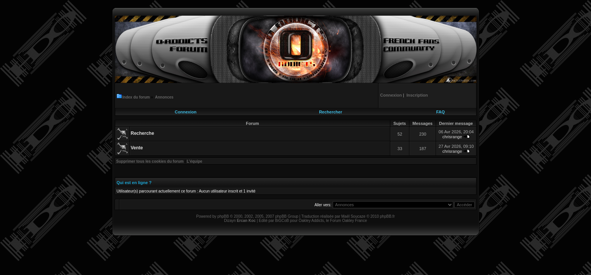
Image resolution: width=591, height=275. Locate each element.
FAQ (440, 112)
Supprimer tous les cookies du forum (150, 161)
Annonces (164, 97)
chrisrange (452, 136)
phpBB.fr (387, 216)
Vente (137, 147)
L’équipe (195, 161)
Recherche (142, 133)
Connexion (185, 112)
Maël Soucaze (353, 216)
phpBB (223, 216)
